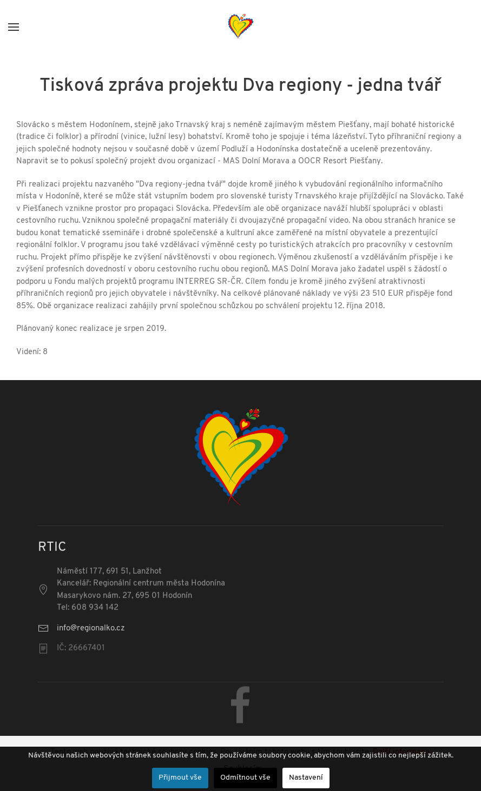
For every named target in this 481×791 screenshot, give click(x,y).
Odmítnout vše (245, 778)
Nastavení (306, 778)
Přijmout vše (180, 778)
